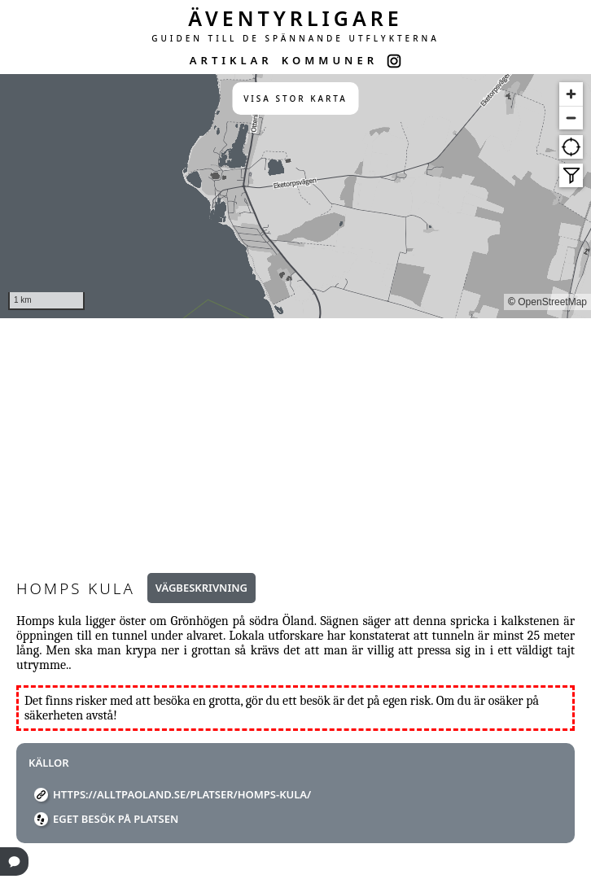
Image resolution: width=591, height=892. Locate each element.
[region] (295, 196)
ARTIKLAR (231, 60)
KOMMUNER (330, 60)
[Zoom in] (571, 94)
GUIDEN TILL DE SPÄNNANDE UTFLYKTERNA (295, 38)
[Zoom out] (571, 117)
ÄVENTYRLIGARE (295, 18)
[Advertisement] (295, 440)
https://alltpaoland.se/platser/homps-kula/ (182, 794)
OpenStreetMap (552, 302)
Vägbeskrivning (201, 587)
